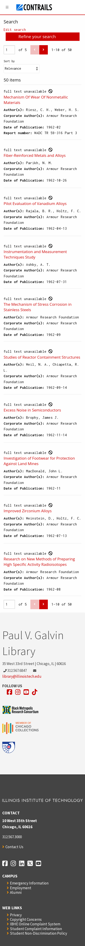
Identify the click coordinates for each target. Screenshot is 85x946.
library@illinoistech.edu (21, 676)
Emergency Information (29, 883)
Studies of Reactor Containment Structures (42, 357)
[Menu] (7, 7)
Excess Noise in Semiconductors (32, 410)
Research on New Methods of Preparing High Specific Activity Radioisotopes (39, 561)
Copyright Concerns (26, 919)
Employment (20, 887)
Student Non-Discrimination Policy (38, 933)
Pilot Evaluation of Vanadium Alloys (35, 203)
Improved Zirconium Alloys (28, 510)
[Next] (43, 50)
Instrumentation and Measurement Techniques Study (35, 254)
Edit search (15, 29)
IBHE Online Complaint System (35, 923)
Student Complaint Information (36, 928)
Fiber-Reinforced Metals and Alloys (35, 155)
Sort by (9, 61)
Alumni (16, 892)
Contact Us (14, 846)
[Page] (9, 49)
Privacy (16, 914)
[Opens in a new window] (9, 692)
